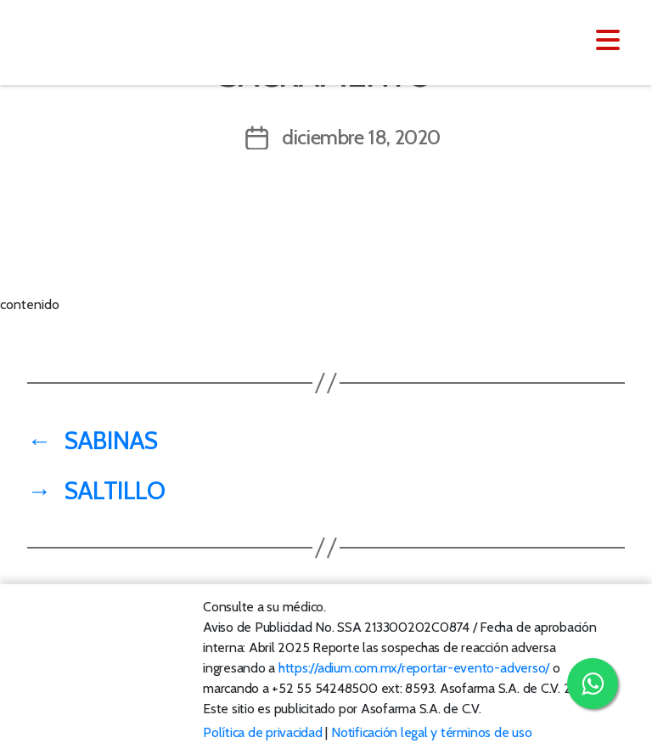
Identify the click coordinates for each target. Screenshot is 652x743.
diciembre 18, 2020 (361, 137)
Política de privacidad (263, 732)
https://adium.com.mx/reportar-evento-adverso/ (413, 668)
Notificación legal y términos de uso (431, 732)
